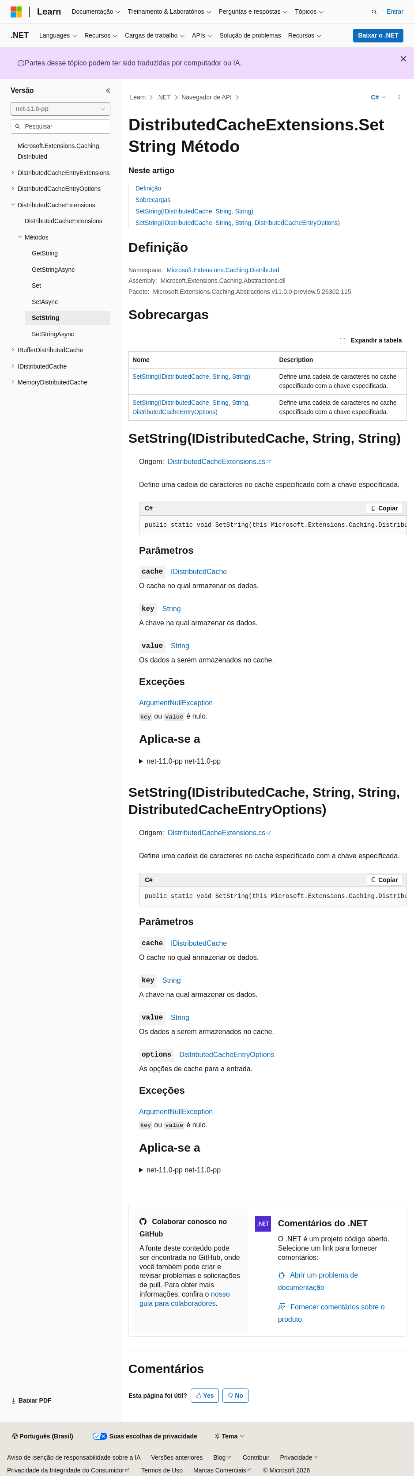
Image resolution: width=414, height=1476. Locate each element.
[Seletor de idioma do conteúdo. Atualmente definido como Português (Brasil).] (42, 1437)
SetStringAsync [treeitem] (53, 334)
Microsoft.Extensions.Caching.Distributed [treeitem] (59, 151)
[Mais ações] (399, 98)
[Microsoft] (16, 12)
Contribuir (256, 1457)
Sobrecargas (152, 199)
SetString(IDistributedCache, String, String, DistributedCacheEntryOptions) (237, 222)
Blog (219, 1457)
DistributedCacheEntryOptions (226, 1054)
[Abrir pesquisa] (374, 12)
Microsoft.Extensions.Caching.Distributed (223, 270)
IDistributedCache (199, 571)
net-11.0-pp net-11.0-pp (184, 761)
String (171, 608)
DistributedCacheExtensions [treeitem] (63, 220)
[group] (273, 525)
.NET (164, 97)
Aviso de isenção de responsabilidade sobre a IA (74, 1457)
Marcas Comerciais (219, 1470)
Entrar (395, 11)
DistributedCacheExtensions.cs (216, 461)
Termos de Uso (162, 1470)
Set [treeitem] (36, 285)
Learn (138, 97)
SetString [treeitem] (45, 317)
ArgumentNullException (176, 703)
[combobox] (60, 109)
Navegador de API (206, 97)
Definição (148, 188)
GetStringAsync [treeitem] (53, 269)
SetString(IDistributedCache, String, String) (194, 211)
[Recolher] (108, 91)
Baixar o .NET (378, 35)
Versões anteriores (177, 1457)
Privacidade (296, 1457)
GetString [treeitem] (45, 253)
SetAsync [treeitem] (45, 301)
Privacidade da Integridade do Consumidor (65, 1470)
